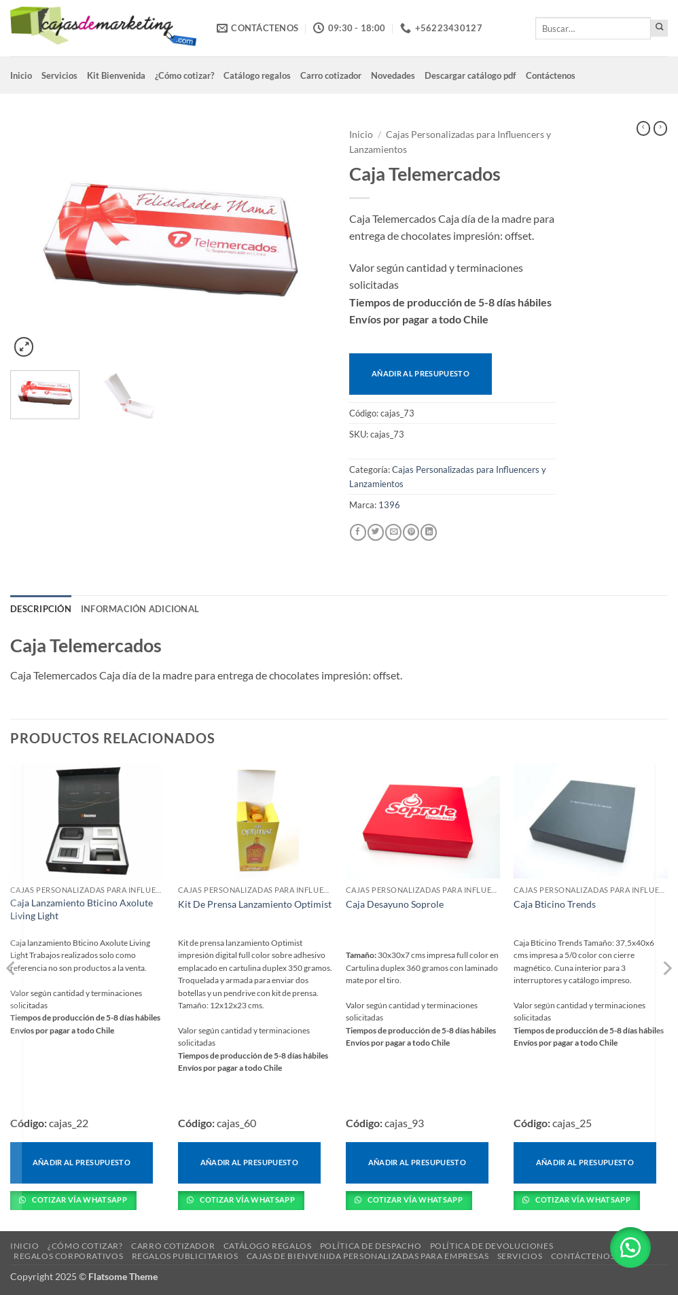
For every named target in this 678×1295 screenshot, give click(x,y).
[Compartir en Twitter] (376, 532)
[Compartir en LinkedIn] (429, 532)
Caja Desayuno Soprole (395, 904)
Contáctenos (550, 75)
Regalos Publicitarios (185, 1256)
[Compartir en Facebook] (358, 532)
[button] (23, 347)
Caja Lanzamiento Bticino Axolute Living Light (81, 909)
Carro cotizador (330, 75)
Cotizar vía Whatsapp (79, 1199)
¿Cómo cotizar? (184, 75)
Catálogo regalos (257, 75)
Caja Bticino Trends (555, 904)
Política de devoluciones (492, 1246)
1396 (389, 504)
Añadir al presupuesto (420, 373)
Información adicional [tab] (140, 608)
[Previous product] (660, 128)
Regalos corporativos (68, 1256)
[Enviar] (659, 28)
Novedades (393, 75)
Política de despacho (370, 1246)
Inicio (21, 75)
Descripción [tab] (40, 608)
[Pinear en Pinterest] (411, 532)
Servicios (59, 75)
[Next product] (643, 128)
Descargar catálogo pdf (470, 75)
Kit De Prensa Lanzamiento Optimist (255, 904)
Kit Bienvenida (116, 75)
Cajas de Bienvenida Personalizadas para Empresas (367, 1256)
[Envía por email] (393, 532)
